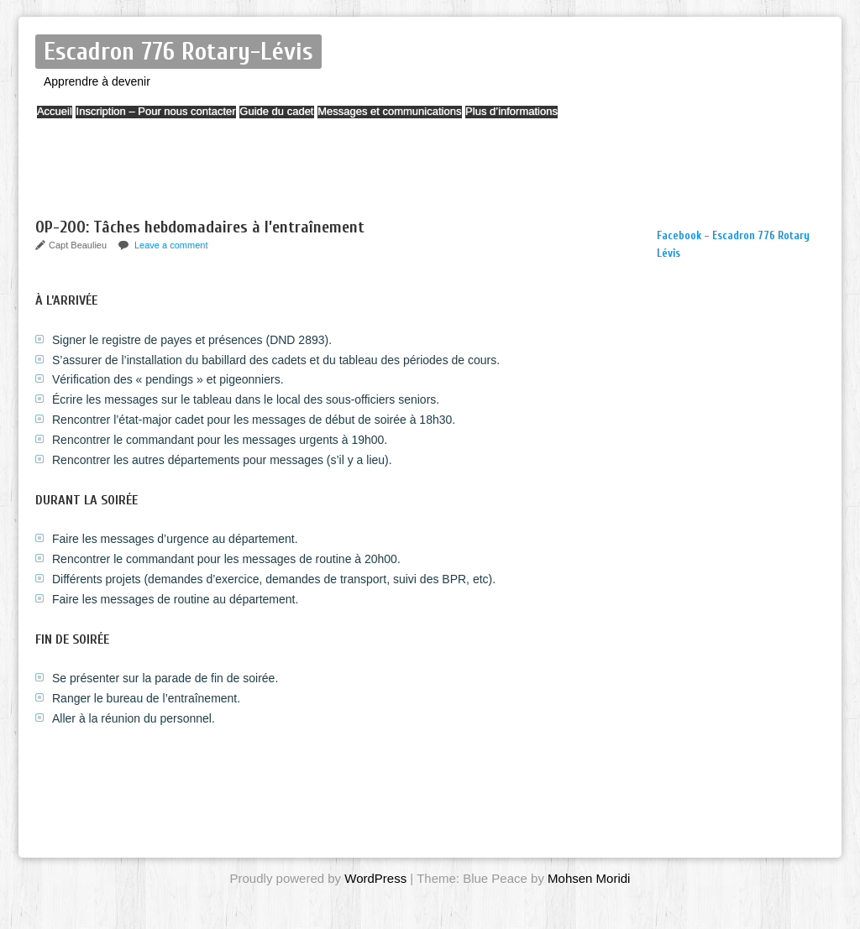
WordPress (375, 878)
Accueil (63, 119)
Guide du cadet (317, 119)
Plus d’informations (584, 119)
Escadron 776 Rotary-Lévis (178, 51)
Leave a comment (170, 245)
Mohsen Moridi (589, 878)
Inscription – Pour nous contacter (180, 119)
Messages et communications (446, 119)
